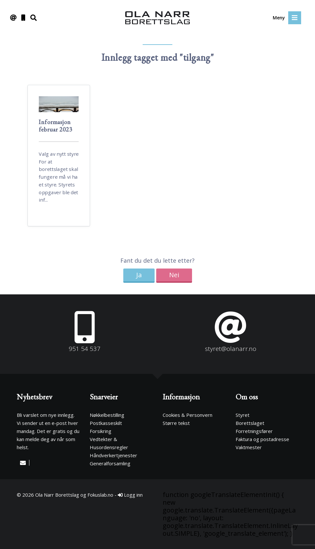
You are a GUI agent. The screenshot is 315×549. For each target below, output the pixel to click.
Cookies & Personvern (187, 415)
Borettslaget (250, 423)
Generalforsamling (110, 463)
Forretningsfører (254, 431)
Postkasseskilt (106, 423)
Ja (139, 274)
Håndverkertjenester (113, 455)
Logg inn (130, 494)
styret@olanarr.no (230, 348)
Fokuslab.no (100, 494)
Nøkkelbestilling (107, 415)
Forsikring (100, 431)
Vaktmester (249, 447)
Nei (174, 274)
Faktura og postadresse (262, 439)
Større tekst (176, 423)
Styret (242, 415)
